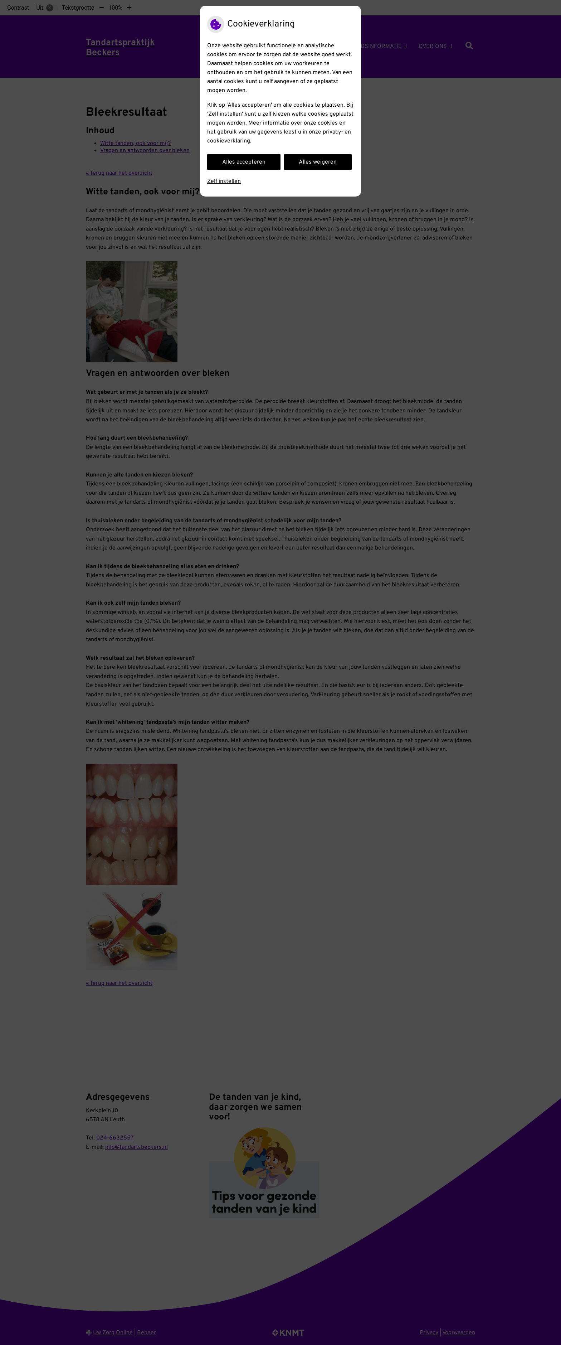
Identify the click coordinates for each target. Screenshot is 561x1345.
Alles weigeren (318, 162)
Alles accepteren (243, 162)
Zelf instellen (224, 181)
